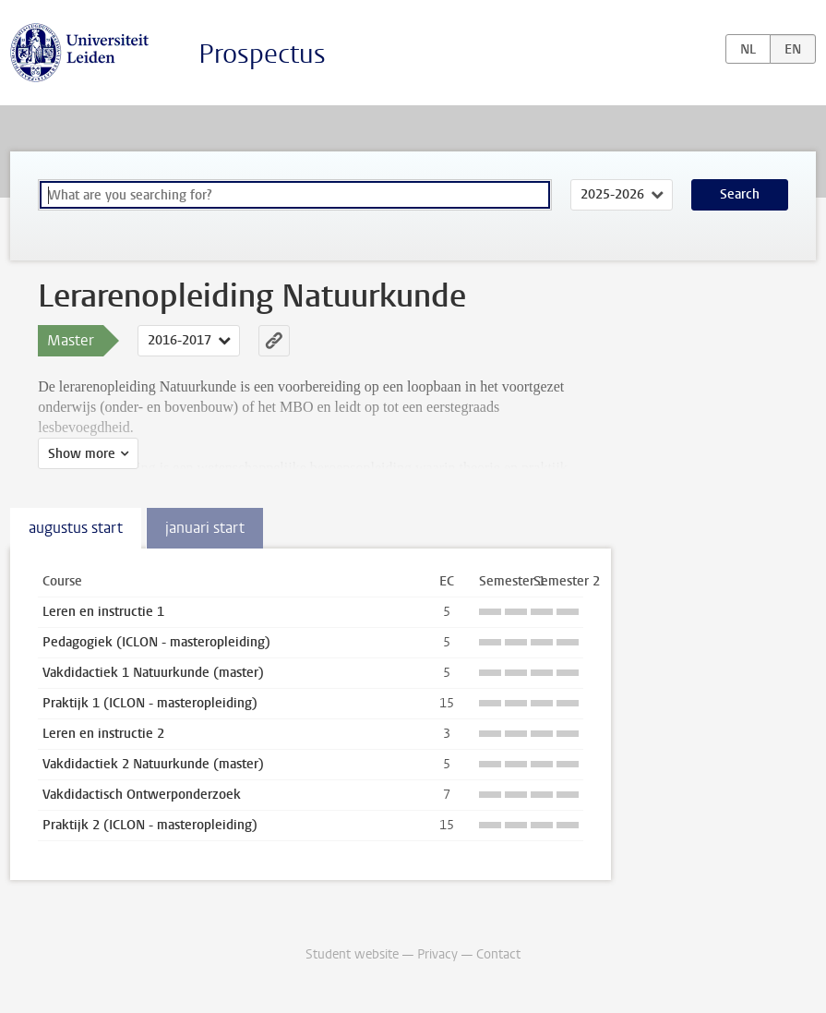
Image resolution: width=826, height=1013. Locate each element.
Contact (498, 954)
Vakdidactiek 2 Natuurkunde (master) (153, 764)
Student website (352, 954)
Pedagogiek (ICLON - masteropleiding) (156, 642)
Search (740, 194)
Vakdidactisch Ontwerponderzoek (141, 794)
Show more (81, 454)
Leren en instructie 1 (103, 612)
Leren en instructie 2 (103, 733)
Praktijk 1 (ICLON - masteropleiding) (149, 703)
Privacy (437, 954)
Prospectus (262, 54)
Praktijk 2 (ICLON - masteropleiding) (149, 825)
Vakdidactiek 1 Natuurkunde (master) (153, 672)
